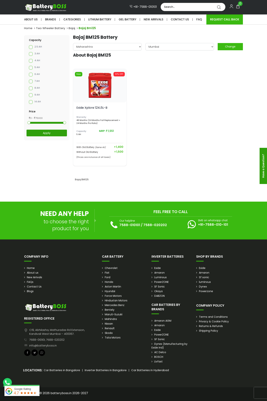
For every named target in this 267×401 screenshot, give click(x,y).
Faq (199, 19)
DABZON (159, 296)
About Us (31, 19)
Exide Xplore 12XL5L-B (91, 108)
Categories (72, 19)
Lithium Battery (99, 19)
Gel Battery (127, 19)
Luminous (160, 277)
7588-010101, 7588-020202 (47, 340)
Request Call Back (224, 19)
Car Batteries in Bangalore (62, 370)
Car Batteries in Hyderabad (150, 370)
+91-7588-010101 (143, 7)
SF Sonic (159, 286)
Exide (157, 268)
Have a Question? (263, 166)
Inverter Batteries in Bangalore (106, 370)
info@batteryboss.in (43, 345)
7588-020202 (155, 225)
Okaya (158, 291)
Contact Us (180, 19)
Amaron (159, 273)
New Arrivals (153, 19)
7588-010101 (129, 225)
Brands (50, 19)
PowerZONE (161, 282)
